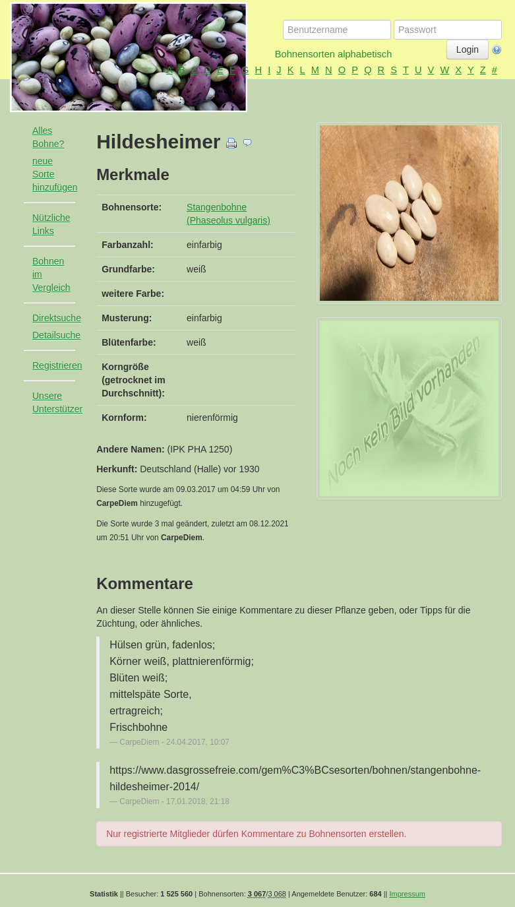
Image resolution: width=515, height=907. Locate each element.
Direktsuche (56, 318)
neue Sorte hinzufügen (55, 174)
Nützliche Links (51, 224)
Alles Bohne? (48, 137)
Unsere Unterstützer (57, 402)
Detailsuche (56, 335)
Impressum (407, 894)
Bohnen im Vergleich (51, 274)
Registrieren (57, 365)
